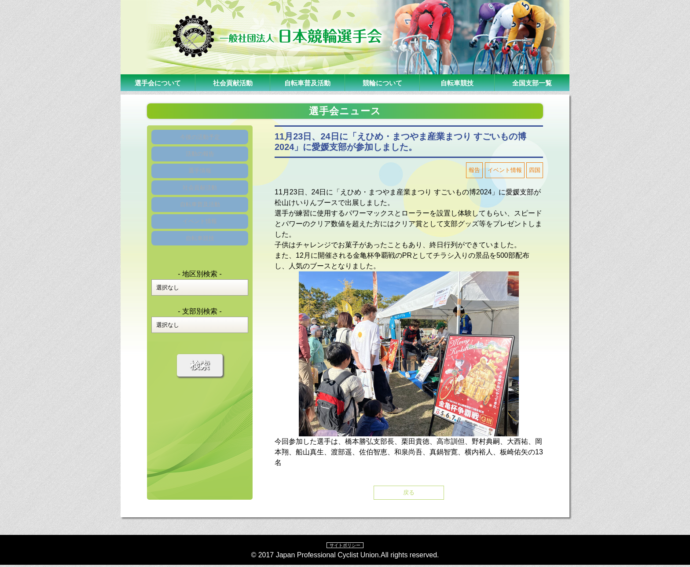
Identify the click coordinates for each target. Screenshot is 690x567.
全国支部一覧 (532, 82)
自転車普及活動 (307, 82)
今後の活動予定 (199, 139)
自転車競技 (457, 82)
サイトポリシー (345, 547)
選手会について (158, 82)
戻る (409, 493)
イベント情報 (200, 247)
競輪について (382, 82)
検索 (199, 398)
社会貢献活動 (233, 82)
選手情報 (200, 182)
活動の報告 (199, 161)
